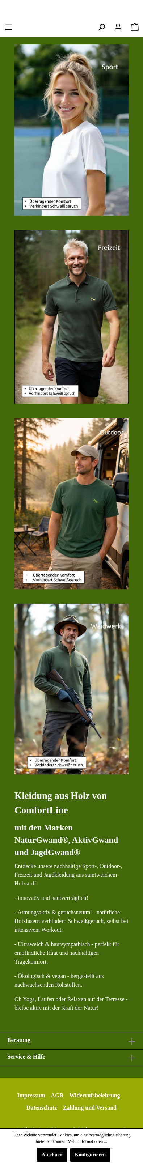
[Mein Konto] (118, 27)
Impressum (31, 1095)
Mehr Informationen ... (88, 1141)
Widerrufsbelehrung (94, 1095)
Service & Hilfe (26, 1057)
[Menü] (8, 27)
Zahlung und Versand (90, 1108)
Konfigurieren (90, 1154)
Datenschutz (41, 1108)
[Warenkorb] (134, 27)
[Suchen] (101, 27)
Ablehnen (52, 1154)
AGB (57, 1095)
